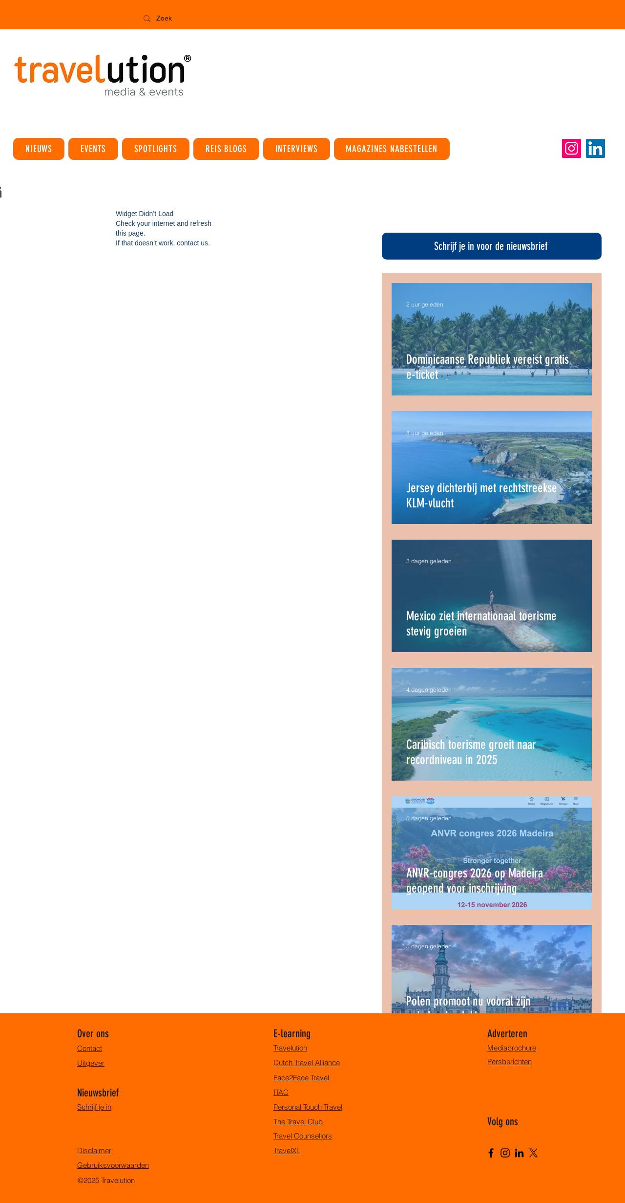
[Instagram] (571, 148)
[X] (533, 1153)
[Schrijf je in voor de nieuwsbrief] (492, 246)
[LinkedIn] (595, 148)
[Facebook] (491, 1153)
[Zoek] (188, 18)
